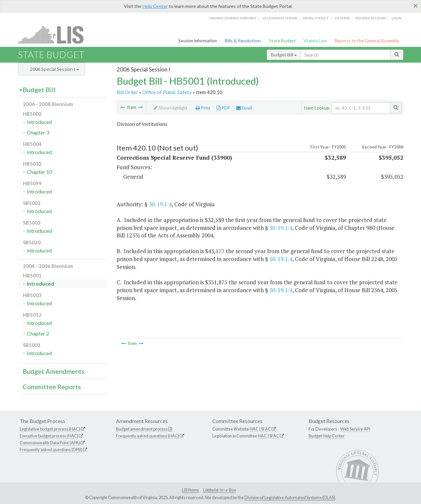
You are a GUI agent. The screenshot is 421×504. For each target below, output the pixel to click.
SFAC (266, 429)
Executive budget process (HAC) (49, 435)
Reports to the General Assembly (367, 40)
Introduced (39, 122)
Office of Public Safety (167, 92)
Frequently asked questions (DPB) (51, 449)
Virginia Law (315, 40)
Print (203, 108)
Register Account (370, 18)
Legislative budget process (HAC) (50, 429)
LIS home (342, 18)
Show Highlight (171, 108)
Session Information (197, 40)
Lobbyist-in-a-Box (219, 490)
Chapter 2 (38, 333)
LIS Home (190, 490)
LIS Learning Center (279, 18)
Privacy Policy (316, 18)
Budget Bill (284, 54)
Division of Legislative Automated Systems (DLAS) (289, 497)
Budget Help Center (327, 435)
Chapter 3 (38, 132)
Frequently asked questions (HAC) (147, 435)
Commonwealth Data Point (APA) (50, 442)
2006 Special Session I (54, 69)
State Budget (282, 40)
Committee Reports (52, 387)
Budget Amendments (54, 371)
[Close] (415, 5)
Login (396, 18)
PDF (223, 108)
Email (244, 108)
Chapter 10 (39, 172)
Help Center (155, 6)
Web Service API (355, 429)
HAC (254, 429)
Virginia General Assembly (233, 18)
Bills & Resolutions (243, 40)
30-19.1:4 (160, 204)
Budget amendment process (142, 429)
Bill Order (127, 92)
